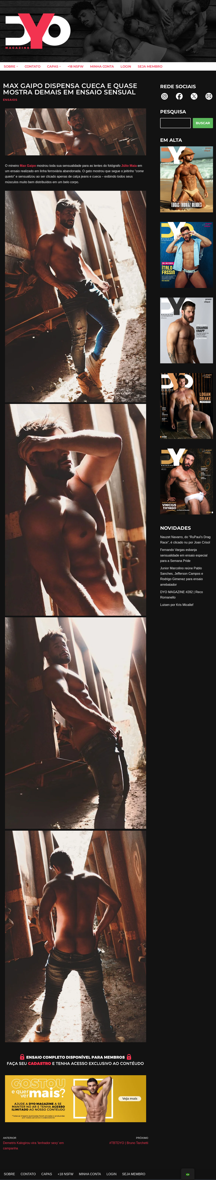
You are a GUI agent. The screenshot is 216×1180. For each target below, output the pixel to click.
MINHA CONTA (102, 66)
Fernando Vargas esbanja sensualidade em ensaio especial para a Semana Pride (183, 555)
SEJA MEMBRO (150, 66)
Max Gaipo (28, 165)
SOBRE (9, 1174)
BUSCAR (203, 123)
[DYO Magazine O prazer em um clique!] (38, 31)
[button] (17, 66)
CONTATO (32, 66)
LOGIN (126, 66)
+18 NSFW (75, 66)
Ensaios (10, 99)
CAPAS (46, 1174)
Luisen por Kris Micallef (176, 604)
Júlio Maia (129, 165)
